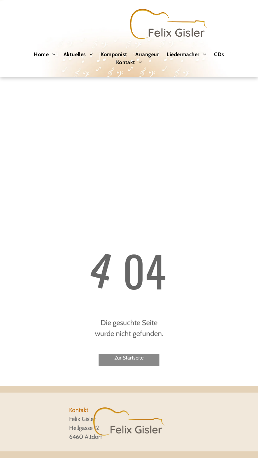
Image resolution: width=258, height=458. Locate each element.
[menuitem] (44, 54)
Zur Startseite (129, 358)
